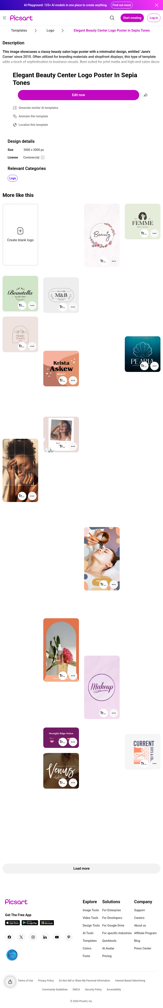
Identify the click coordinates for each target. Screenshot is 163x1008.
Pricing (107, 956)
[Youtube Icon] (57, 937)
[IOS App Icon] (12, 924)
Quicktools (109, 940)
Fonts (86, 956)
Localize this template (33, 124)
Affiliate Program (145, 933)
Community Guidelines (54, 989)
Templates (90, 940)
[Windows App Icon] (47, 924)
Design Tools (91, 925)
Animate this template (33, 116)
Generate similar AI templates (38, 107)
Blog (137, 940)
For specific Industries (117, 933)
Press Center (142, 948)
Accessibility (114, 989)
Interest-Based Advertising (130, 980)
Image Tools (91, 910)
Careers (139, 918)
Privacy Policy (46, 980)
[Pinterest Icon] (69, 937)
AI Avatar (108, 948)
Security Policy (93, 989)
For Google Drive (113, 925)
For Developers (112, 918)
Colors (87, 948)
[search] (112, 18)
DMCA (76, 989)
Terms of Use (25, 980)
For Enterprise (111, 910)
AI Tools (88, 933)
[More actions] (114, 261)
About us (140, 925)
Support (139, 910)
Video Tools (90, 918)
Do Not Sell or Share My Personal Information (84, 980)
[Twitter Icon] (21, 937)
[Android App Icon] (30, 924)
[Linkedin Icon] (45, 937)
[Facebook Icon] (9, 937)
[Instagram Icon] (33, 937)
